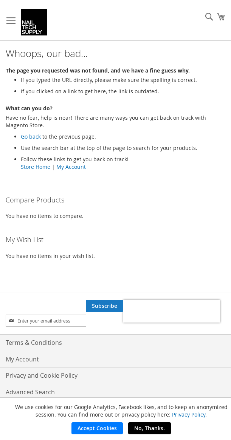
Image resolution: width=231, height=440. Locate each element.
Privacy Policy (188, 414)
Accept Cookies (97, 428)
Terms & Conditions (34, 342)
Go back (31, 136)
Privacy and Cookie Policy (42, 375)
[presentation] (171, 311)
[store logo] (34, 22)
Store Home (35, 166)
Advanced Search (30, 392)
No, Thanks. (149, 428)
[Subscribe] (104, 306)
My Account (71, 166)
